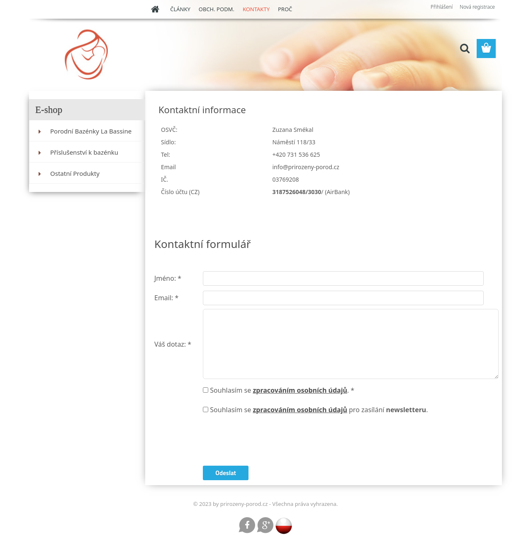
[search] (464, 48)
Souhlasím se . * (282, 390)
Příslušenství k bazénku (84, 152)
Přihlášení (442, 6)
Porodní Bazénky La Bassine (91, 131)
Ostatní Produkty (75, 173)
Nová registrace (477, 6)
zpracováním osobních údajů (300, 390)
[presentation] (266, 441)
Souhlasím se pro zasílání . (319, 409)
